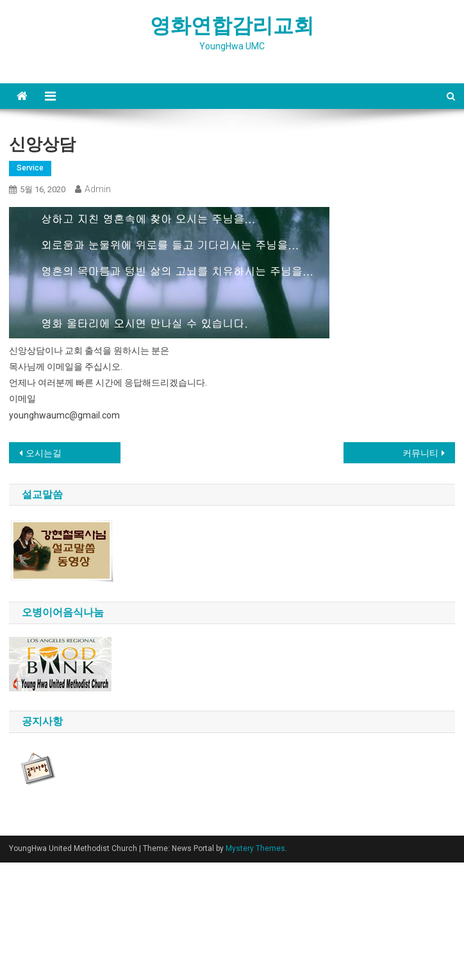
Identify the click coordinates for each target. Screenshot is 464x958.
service (30, 167)
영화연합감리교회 (232, 25)
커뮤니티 (420, 453)
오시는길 (44, 453)
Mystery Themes (255, 848)
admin (98, 189)
